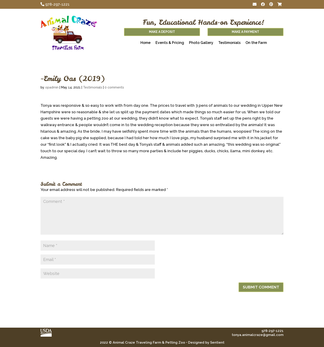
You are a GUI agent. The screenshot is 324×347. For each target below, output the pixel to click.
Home (145, 43)
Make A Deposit (162, 32)
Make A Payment (245, 32)
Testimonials (229, 43)
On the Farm (256, 43)
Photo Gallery (201, 43)
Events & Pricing (169, 43)
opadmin (51, 87)
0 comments (114, 87)
